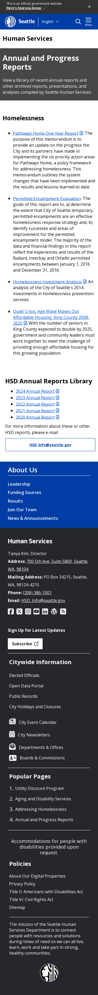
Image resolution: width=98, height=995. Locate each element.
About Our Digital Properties (37, 876)
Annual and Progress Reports (44, 820)
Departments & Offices (41, 747)
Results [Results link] (15, 501)
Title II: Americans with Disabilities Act (46, 892)
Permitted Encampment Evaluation (47, 198)
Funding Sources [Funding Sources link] (24, 492)
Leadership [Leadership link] (19, 484)
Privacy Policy (22, 884)
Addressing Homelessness (41, 809)
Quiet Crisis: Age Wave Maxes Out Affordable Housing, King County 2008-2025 (51, 317)
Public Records (23, 696)
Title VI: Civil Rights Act (31, 899)
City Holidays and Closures (35, 707)
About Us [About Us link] (22, 469)
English (48, 21)
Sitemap (17, 907)
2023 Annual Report (37, 398)
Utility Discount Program (39, 788)
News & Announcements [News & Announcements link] (33, 518)
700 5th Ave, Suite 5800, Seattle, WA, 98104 (48, 565)
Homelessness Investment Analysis (49, 281)
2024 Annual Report (37, 391)
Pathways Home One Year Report (48, 133)
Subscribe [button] (25, 644)
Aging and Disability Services (43, 799)
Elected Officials (24, 675)
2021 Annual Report (37, 410)
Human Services (28, 38)
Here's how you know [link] (25, 8)
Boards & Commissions (42, 758)
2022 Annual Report (37, 404)
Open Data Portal (26, 686)
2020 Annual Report (37, 417)
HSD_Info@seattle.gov (50, 444)
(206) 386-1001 (37, 592)
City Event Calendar (38, 722)
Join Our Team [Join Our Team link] (22, 510)
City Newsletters (34, 735)
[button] (90, 7)
